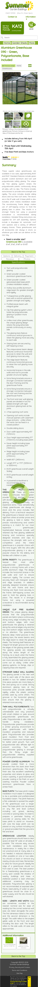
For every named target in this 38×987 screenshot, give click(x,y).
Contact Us (12, 17)
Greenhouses (7, 69)
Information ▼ (31, 18)
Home (7, 42)
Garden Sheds (19, 42)
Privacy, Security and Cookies (19, 967)
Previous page (8, 66)
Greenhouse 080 (13, 242)
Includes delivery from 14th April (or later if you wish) (18, 139)
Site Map (20, 973)
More (31, 42)
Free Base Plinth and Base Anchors (19, 152)
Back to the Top (18, 252)
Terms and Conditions (19, 970)
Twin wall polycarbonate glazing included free (9, 944)
